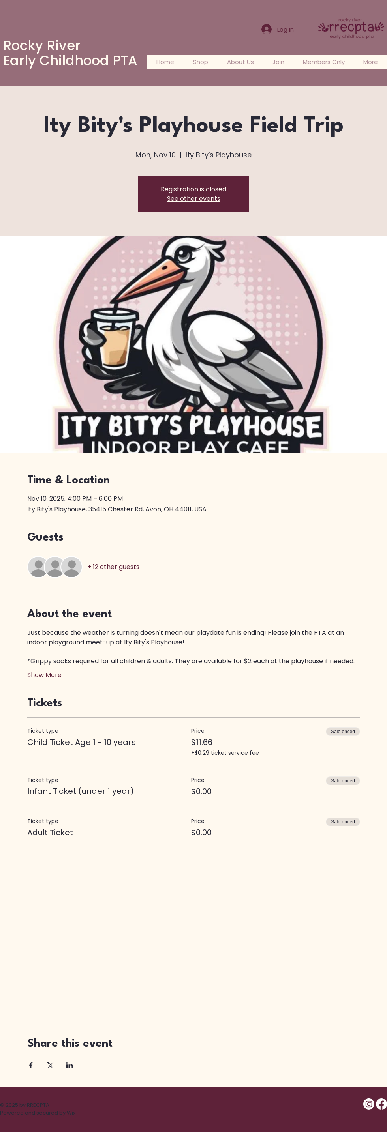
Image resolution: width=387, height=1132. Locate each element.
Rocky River (42, 45)
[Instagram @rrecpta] (368, 1104)
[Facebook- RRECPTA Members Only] (381, 1104)
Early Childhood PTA (70, 60)
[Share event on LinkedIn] (69, 1065)
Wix (71, 1113)
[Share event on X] (50, 1065)
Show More (44, 675)
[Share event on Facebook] (31, 1065)
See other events (193, 198)
